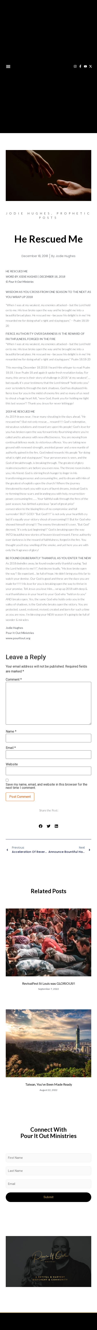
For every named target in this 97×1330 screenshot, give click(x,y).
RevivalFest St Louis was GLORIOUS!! (48, 983)
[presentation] (37, 1214)
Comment (14, 679)
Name (11, 731)
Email (11, 747)
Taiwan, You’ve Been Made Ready (48, 1084)
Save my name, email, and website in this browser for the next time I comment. (46, 786)
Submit (48, 1197)
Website (12, 764)
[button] (8, 66)
